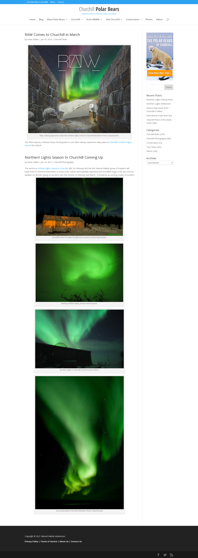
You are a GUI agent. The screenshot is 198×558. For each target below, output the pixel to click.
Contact (61, 2)
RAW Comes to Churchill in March (52, 34)
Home (32, 19)
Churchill (75, 19)
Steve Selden (33, 39)
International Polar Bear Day (159, 115)
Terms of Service (48, 541)
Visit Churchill (113, 19)
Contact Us (76, 541)
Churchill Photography (64, 162)
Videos (159, 19)
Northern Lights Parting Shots (159, 99)
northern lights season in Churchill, (53, 168)
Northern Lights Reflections (158, 103)
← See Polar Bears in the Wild (36, 2)
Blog (41, 19)
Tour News (151, 147)
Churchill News (60, 39)
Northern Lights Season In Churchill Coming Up (64, 157)
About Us (64, 541)
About (52, 2)
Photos (149, 19)
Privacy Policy (31, 541)
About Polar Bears (56, 19)
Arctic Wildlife (93, 19)
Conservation (132, 19)
